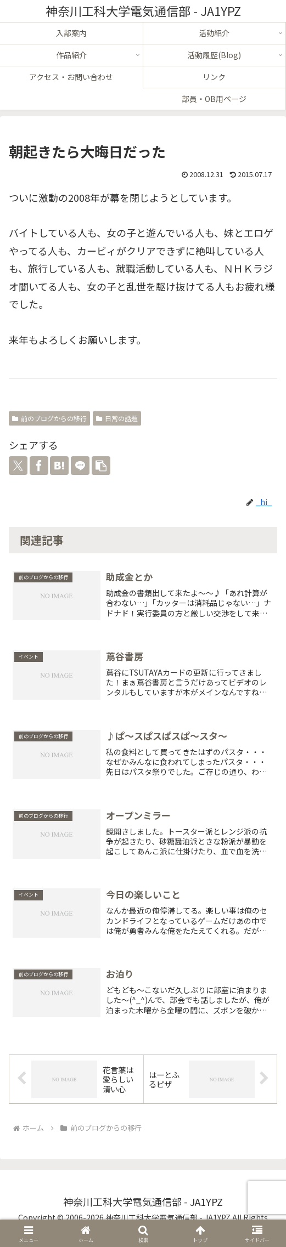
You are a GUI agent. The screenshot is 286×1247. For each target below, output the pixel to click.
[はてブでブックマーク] (59, 465)
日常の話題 (117, 418)
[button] (101, 465)
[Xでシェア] (18, 465)
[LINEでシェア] (80, 465)
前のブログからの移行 (49, 418)
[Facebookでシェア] (39, 465)
